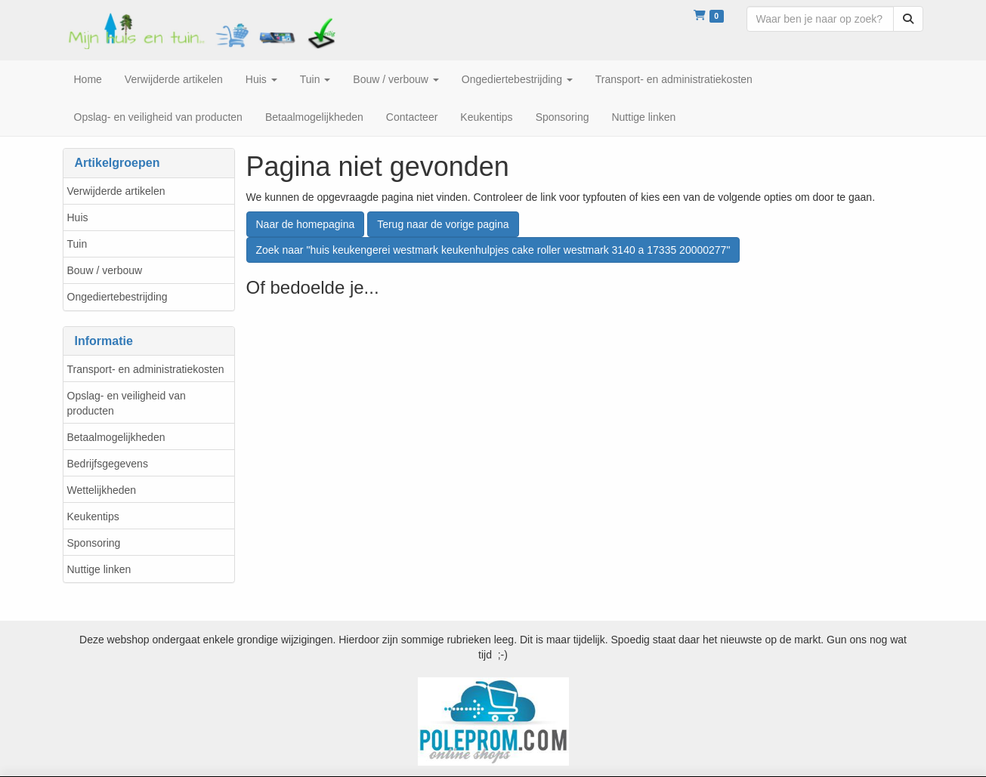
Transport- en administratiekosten (145, 369)
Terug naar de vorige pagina (442, 224)
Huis (77, 217)
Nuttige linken (99, 569)
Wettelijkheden (102, 490)
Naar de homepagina (305, 224)
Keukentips (93, 516)
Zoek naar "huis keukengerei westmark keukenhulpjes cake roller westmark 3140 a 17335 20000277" (493, 250)
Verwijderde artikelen (116, 191)
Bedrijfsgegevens (107, 464)
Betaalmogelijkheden (116, 437)
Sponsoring (94, 543)
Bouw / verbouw (105, 270)
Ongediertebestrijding (117, 297)
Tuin (77, 244)
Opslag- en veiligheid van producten (126, 403)
